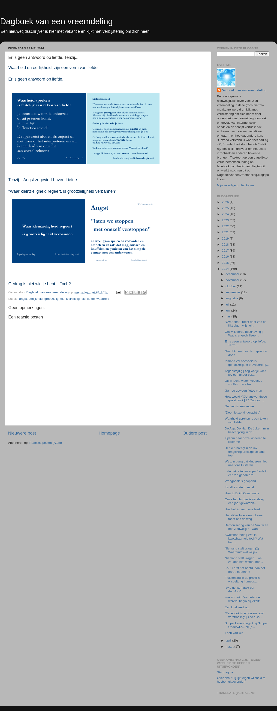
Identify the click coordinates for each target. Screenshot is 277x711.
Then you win (234, 633)
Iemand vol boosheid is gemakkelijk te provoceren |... (247, 362)
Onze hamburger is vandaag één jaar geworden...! (244, 501)
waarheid (102, 298)
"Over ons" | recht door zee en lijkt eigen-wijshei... (245, 323)
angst (23, 298)
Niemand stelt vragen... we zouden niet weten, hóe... (244, 560)
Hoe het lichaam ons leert (242, 509)
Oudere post (195, 433)
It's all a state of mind (239, 487)
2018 (226, 244)
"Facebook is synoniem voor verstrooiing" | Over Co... (244, 615)
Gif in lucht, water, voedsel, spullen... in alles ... (243, 382)
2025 (226, 208)
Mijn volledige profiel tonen (235, 185)
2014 (226, 268)
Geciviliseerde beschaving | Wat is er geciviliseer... (244, 333)
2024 (226, 214)
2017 (226, 250)
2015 (226, 262)
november (233, 280)
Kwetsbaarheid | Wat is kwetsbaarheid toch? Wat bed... (244, 538)
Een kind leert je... (237, 607)
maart (230, 646)
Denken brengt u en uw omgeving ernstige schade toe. (245, 451)
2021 (226, 232)
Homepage (109, 433)
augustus (232, 298)
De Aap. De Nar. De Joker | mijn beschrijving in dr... (247, 430)
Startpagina (225, 672)
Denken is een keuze (239, 406)
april (229, 640)
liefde (91, 298)
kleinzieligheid (76, 298)
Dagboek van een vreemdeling (56, 21)
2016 (226, 256)
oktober (231, 286)
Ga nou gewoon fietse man (243, 390)
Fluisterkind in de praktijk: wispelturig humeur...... (242, 579)
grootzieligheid (54, 298)
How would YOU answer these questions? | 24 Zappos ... (246, 398)
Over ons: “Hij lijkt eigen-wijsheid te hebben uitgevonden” (241, 679)
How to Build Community (242, 493)
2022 (226, 226)
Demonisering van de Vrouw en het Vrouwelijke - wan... (246, 527)
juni (228, 310)
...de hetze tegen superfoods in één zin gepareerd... (246, 473)
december (233, 274)
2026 (226, 202)
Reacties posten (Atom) (45, 442)
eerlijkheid (36, 298)
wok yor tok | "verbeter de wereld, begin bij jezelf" (242, 599)
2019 (226, 238)
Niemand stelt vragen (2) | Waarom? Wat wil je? (243, 550)
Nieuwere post (22, 433)
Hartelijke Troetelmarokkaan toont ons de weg (244, 517)
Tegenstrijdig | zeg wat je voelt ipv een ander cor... (245, 372)
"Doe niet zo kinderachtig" (242, 412)
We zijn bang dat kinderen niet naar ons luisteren (246, 463)
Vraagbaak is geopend (240, 481)
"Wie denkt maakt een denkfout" (240, 589)
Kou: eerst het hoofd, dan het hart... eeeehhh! (245, 569)
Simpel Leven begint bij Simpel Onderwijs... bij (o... (246, 625)
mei (229, 316)
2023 (226, 220)
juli (228, 304)
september (233, 292)
